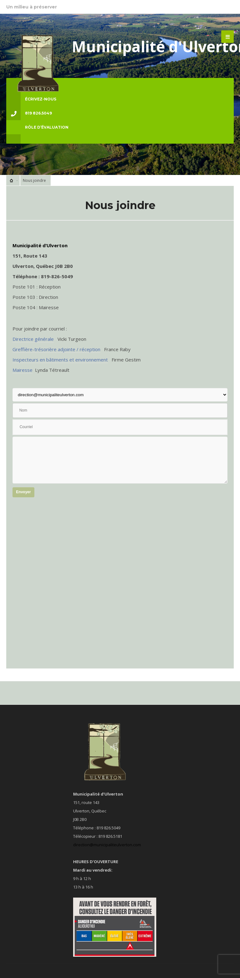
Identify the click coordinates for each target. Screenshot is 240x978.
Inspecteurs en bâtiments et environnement (60, 359)
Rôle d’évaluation (46, 127)
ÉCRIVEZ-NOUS (31, 99)
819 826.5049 (29, 113)
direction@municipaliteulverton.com (107, 844)
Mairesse (22, 370)
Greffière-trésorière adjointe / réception (56, 349)
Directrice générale (33, 339)
